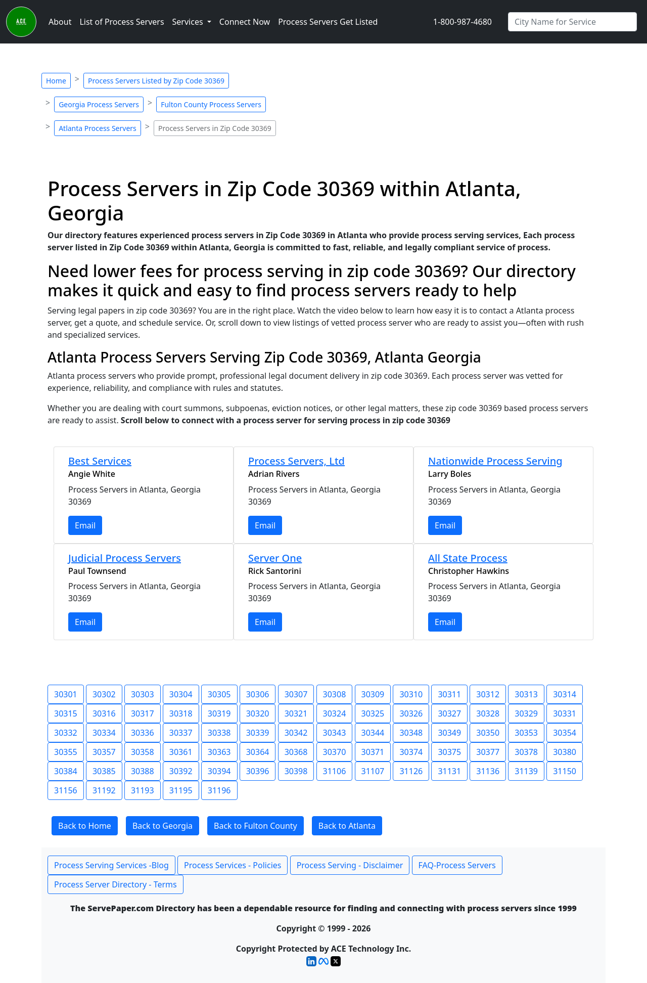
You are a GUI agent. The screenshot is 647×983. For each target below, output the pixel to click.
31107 (373, 771)
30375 (449, 751)
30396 (257, 771)
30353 (526, 732)
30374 (411, 751)
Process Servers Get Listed (328, 21)
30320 (257, 713)
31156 (65, 790)
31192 (104, 790)
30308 (334, 694)
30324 (334, 713)
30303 (142, 694)
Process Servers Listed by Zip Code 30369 (156, 80)
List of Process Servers (121, 21)
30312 (487, 694)
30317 (142, 713)
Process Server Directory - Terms (115, 884)
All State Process (467, 558)
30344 (373, 732)
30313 (526, 694)
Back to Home (84, 825)
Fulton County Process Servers (211, 104)
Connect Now (244, 21)
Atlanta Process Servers (97, 128)
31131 (449, 771)
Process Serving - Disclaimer (350, 865)
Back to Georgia (162, 825)
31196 (219, 790)
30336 (142, 732)
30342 (296, 732)
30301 (65, 694)
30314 (564, 694)
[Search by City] (572, 21)
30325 (373, 713)
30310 (411, 694)
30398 (296, 771)
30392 (181, 771)
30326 (411, 713)
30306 (257, 694)
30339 (257, 732)
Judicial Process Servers (124, 558)
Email (85, 525)
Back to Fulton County (255, 825)
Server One (275, 558)
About (60, 21)
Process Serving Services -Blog (111, 865)
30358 (142, 751)
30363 (219, 751)
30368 (296, 751)
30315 (65, 713)
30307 (296, 694)
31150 (564, 771)
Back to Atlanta (347, 825)
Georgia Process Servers (99, 104)
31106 (334, 771)
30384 (65, 771)
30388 (142, 771)
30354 (564, 732)
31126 (411, 771)
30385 (104, 771)
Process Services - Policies (232, 865)
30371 (373, 751)
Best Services (99, 461)
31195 (181, 790)
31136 (487, 771)
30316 (104, 713)
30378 (526, 751)
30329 (526, 713)
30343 (334, 732)
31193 (142, 790)
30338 (219, 732)
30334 (104, 732)
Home (56, 80)
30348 (411, 732)
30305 (219, 694)
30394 (219, 771)
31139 (526, 771)
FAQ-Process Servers (457, 865)
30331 (564, 713)
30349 (449, 732)
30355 (65, 751)
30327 (449, 713)
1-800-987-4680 (462, 21)
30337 (181, 732)
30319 (219, 713)
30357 (104, 751)
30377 (487, 751)
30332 (65, 732)
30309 (373, 694)
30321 (296, 713)
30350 (487, 732)
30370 (334, 751)
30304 (181, 694)
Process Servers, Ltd (296, 461)
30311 (449, 694)
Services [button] (188, 21)
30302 (104, 694)
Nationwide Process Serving (495, 461)
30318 (181, 713)
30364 (257, 751)
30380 (564, 751)
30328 (487, 713)
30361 (181, 751)
